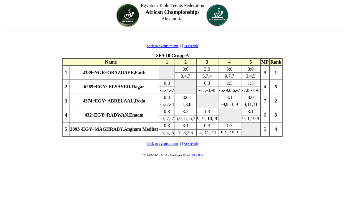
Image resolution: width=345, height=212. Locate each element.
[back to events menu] (162, 46)
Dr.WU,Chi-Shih (193, 155)
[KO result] (191, 46)
